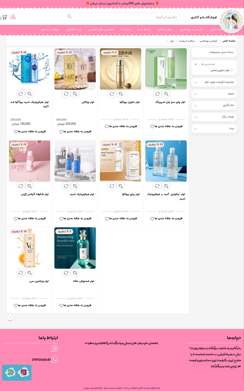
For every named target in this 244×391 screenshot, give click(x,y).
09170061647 (41, 359)
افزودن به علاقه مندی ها (29, 132)
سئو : (105, 388)
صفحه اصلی (217, 29)
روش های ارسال (133, 343)
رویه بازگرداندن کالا (113, 343)
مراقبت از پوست (187, 41)
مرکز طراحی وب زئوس (93, 388)
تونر (171, 41)
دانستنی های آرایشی (101, 29)
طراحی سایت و (114, 388)
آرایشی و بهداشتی (191, 29)
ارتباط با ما (144, 29)
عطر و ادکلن (164, 29)
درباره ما (126, 29)
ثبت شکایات (74, 29)
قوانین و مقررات (94, 343)
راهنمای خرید (150, 343)
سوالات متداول (50, 29)
